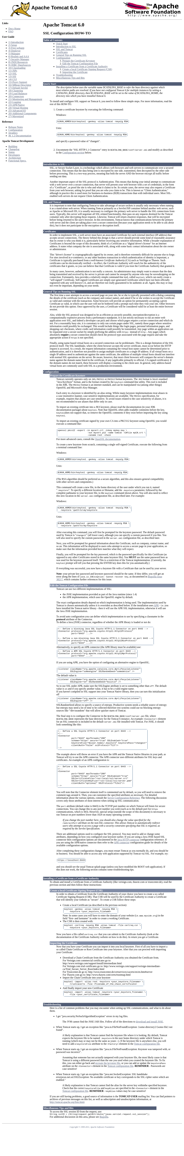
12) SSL (12, 73)
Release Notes (15, 127)
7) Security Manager (18, 59)
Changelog (13, 149)
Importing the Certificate (75, 72)
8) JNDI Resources (18, 62)
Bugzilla (104, 1142)
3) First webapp (16, 48)
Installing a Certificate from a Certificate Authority (82, 66)
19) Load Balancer (17, 93)
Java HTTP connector (128, 860)
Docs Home (14, 28)
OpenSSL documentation (107, 441)
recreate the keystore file (107, 1088)
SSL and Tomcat (64, 49)
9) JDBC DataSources (19, 65)
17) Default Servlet (18, 87)
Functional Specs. (17, 160)
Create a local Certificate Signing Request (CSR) (87, 69)
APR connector (121, 863)
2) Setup (12, 45)
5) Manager (14, 53)
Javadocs (13, 132)
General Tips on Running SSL (71, 55)
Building (12, 146)
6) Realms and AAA (18, 56)
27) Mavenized (16, 116)
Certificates (62, 52)
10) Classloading (16, 68)
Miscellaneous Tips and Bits (70, 77)
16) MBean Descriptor (19, 85)
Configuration (15, 130)
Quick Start (62, 43)
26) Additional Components (22, 113)
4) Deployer (14, 50)
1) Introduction (16, 42)
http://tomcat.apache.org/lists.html (67, 1127)
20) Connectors (16, 96)
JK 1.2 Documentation (19, 135)
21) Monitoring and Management (25, 99)
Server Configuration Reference (123, 818)
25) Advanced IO (17, 110)
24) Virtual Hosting (18, 107)
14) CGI (12, 79)
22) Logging (14, 102)
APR (156, 610)
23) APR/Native (16, 105)
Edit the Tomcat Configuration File (80, 63)
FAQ (10, 31)
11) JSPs (12, 70)
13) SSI (12, 76)
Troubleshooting (64, 75)
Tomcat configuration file (147, 1069)
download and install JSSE (149, 1046)
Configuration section (73, 153)
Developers (14, 155)
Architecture (14, 157)
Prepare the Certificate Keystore (78, 60)
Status (11, 152)
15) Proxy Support (17, 82)
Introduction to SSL (66, 46)
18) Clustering (15, 90)
